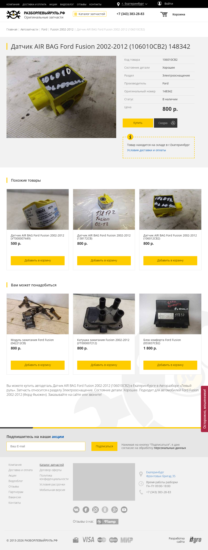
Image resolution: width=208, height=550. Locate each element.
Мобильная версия (52, 490)
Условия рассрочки (52, 484)
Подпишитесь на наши (35, 437)
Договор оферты (51, 470)
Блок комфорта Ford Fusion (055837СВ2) (162, 341)
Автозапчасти (29, 29)
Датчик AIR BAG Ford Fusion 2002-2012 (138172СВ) (104, 237)
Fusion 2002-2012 (62, 29)
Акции (53, 4)
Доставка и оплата (34, 4)
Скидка (162, 123)
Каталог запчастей (92, 14)
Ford (44, 29)
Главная (11, 29)
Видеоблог (67, 4)
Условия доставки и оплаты (146, 150)
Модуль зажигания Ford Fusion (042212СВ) (32, 341)
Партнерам (16, 492)
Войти (165, 3)
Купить (137, 123)
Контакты (95, 4)
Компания (13, 4)
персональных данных (170, 448)
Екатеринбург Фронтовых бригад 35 (161, 474)
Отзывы (81, 4)
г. (133, 3)
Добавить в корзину (38, 260)
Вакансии (15, 497)
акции (58, 436)
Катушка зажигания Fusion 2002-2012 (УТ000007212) (103, 341)
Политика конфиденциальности (53, 477)
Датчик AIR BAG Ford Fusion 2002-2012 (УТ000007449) (37, 237)
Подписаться (104, 446)
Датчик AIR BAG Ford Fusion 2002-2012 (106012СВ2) (170, 237)
